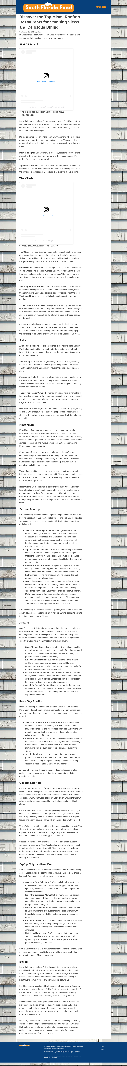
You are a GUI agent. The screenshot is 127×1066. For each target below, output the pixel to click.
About (102, 1049)
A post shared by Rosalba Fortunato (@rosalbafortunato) (46, 107)
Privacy (102, 1046)
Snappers (101, 7)
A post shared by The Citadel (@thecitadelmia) (46, 241)
